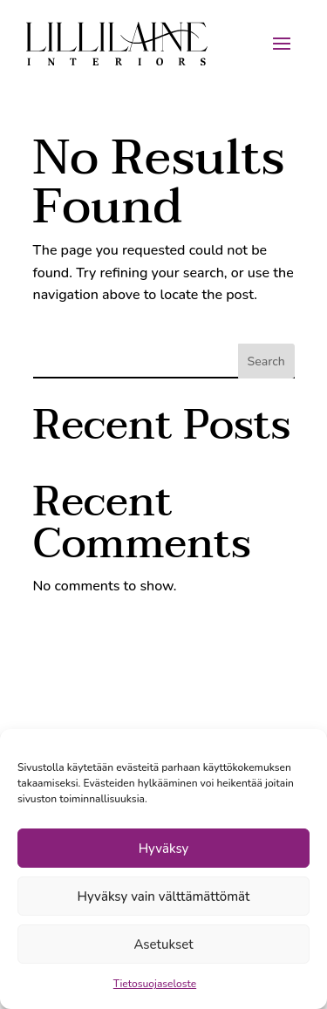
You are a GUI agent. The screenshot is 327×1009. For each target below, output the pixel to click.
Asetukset (163, 944)
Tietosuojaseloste (154, 984)
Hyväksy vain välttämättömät (164, 896)
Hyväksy (164, 848)
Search (266, 361)
